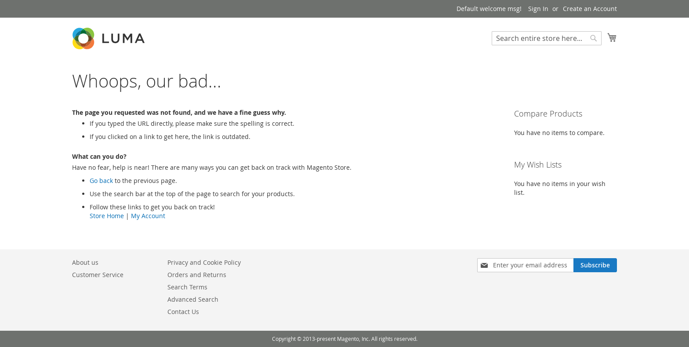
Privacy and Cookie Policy (204, 262)
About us (85, 262)
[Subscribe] (595, 265)
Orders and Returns (196, 274)
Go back (101, 180)
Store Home (107, 216)
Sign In (538, 8)
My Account (148, 216)
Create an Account (590, 8)
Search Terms (187, 287)
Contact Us (183, 311)
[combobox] (547, 38)
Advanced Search (192, 299)
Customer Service (97, 274)
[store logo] (109, 38)
